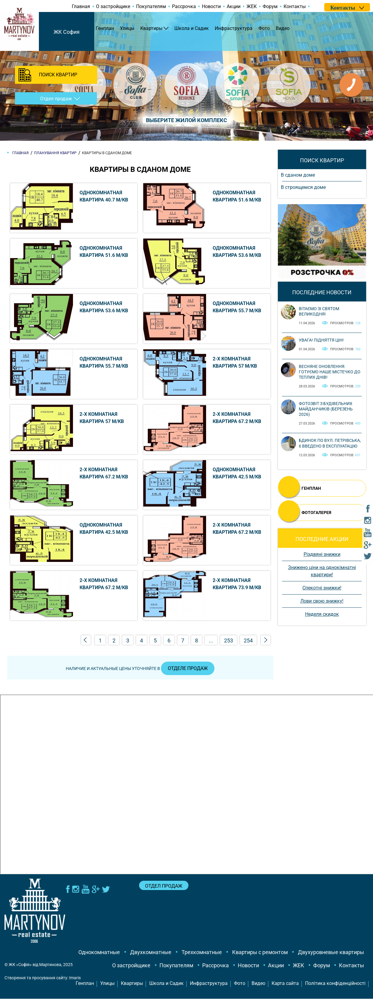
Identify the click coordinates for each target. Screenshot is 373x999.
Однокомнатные (99, 952)
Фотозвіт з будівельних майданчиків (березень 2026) (326, 409)
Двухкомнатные (150, 952)
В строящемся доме (303, 187)
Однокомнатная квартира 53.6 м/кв (237, 251)
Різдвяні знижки (322, 554)
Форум (270, 6)
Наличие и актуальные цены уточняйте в (140, 668)
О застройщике (113, 6)
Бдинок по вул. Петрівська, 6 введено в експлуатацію (330, 443)
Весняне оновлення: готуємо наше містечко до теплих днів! (329, 372)
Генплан (105, 28)
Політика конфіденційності (335, 983)
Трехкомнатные (202, 952)
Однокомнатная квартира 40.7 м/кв (104, 196)
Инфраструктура (233, 28)
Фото (264, 28)
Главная (81, 6)
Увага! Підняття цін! (321, 340)
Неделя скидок (322, 614)
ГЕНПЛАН (311, 488)
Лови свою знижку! (321, 601)
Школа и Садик (191, 28)
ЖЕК (251, 6)
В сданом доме (298, 175)
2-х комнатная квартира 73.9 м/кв (237, 583)
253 (228, 640)
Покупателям (151, 6)
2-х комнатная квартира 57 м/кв (235, 362)
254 (248, 640)
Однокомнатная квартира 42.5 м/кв (237, 473)
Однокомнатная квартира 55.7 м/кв (237, 307)
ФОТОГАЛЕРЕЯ (316, 512)
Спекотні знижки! (321, 588)
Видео (283, 28)
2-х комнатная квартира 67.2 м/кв (237, 417)
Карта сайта (285, 983)
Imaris (75, 978)
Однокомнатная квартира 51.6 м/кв (237, 196)
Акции (233, 6)
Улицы (127, 28)
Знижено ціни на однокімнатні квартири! (322, 571)
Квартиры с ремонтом (260, 952)
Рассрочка (184, 6)
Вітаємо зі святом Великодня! (319, 311)
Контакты (295, 6)
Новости (211, 6)
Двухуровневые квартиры (331, 952)
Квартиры (151, 28)
